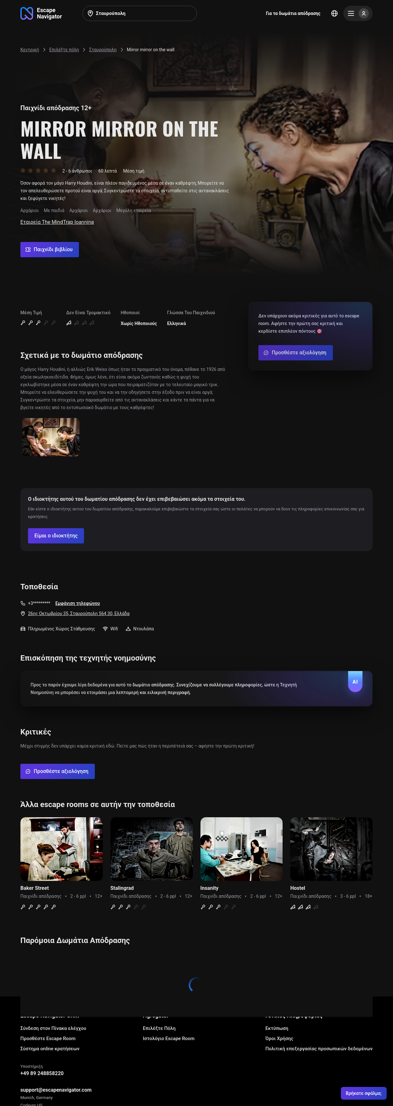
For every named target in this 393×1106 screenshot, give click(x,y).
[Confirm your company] (56, 535)
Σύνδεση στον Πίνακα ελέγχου (53, 1028)
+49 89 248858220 (42, 1073)
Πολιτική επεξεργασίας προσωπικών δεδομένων (319, 1049)
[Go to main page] (41, 13)
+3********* (39, 603)
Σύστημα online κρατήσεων (50, 1049)
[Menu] (358, 13)
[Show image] (50, 437)
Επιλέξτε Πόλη (159, 1028)
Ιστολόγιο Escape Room (168, 1038)
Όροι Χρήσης (279, 1038)
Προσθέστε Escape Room (47, 1038)
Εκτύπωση (276, 1028)
